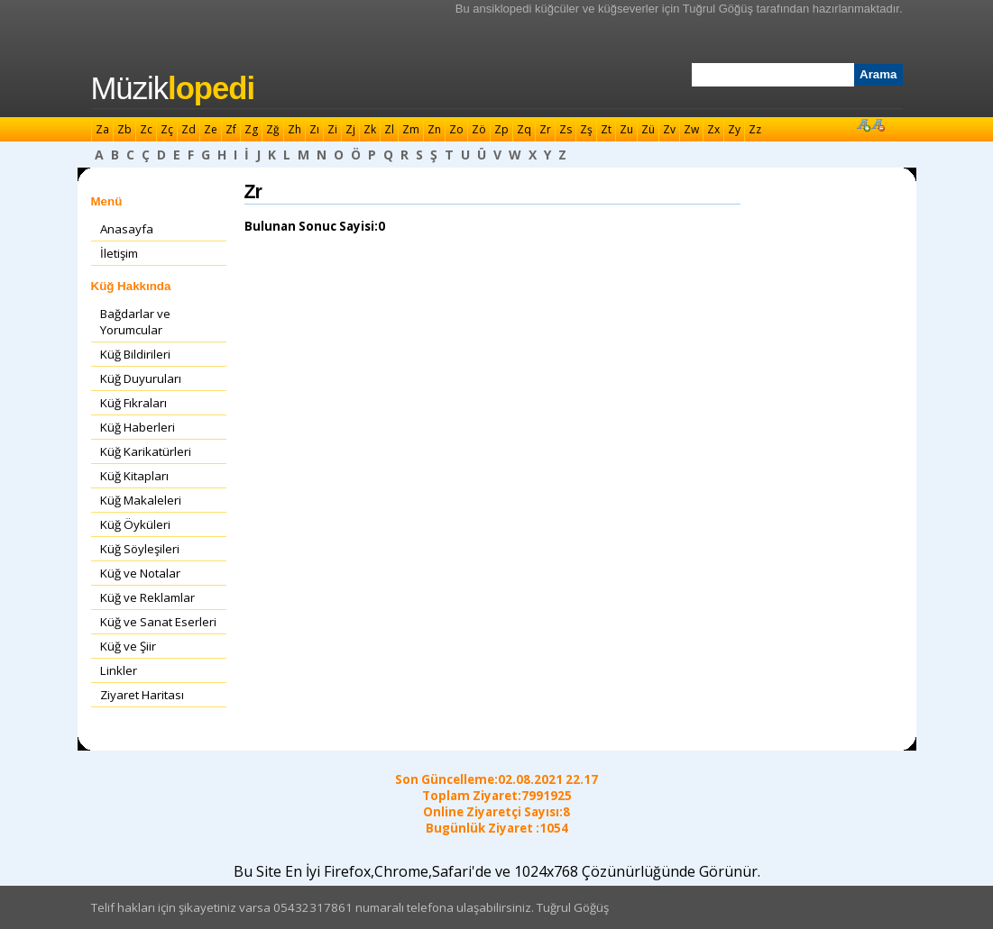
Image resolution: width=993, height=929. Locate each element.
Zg (251, 129)
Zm (410, 129)
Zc (146, 129)
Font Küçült (877, 124)
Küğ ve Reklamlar (147, 597)
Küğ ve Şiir (128, 646)
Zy (734, 129)
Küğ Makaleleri (140, 500)
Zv (669, 129)
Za (102, 129)
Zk (369, 129)
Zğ (273, 129)
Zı (314, 129)
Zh (294, 129)
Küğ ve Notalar (140, 573)
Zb (124, 129)
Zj (350, 129)
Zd (188, 129)
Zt (606, 129)
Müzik (173, 88)
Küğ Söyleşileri (139, 549)
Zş (586, 129)
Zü (648, 129)
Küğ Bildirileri (135, 354)
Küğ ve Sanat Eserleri (158, 622)
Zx (713, 129)
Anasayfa (126, 229)
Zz (755, 129)
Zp (501, 129)
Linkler (118, 670)
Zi (332, 129)
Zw (691, 129)
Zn (434, 129)
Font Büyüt (863, 124)
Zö (479, 129)
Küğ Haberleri (137, 427)
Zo (456, 129)
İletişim (119, 253)
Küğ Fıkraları (133, 403)
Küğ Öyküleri (135, 524)
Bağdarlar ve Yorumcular (135, 321)
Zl (389, 129)
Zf (230, 129)
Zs (565, 129)
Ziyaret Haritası (142, 695)
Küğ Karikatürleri (145, 451)
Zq (524, 129)
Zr (545, 129)
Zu (626, 129)
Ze (210, 129)
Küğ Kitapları (134, 476)
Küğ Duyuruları (140, 378)
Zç (167, 129)
